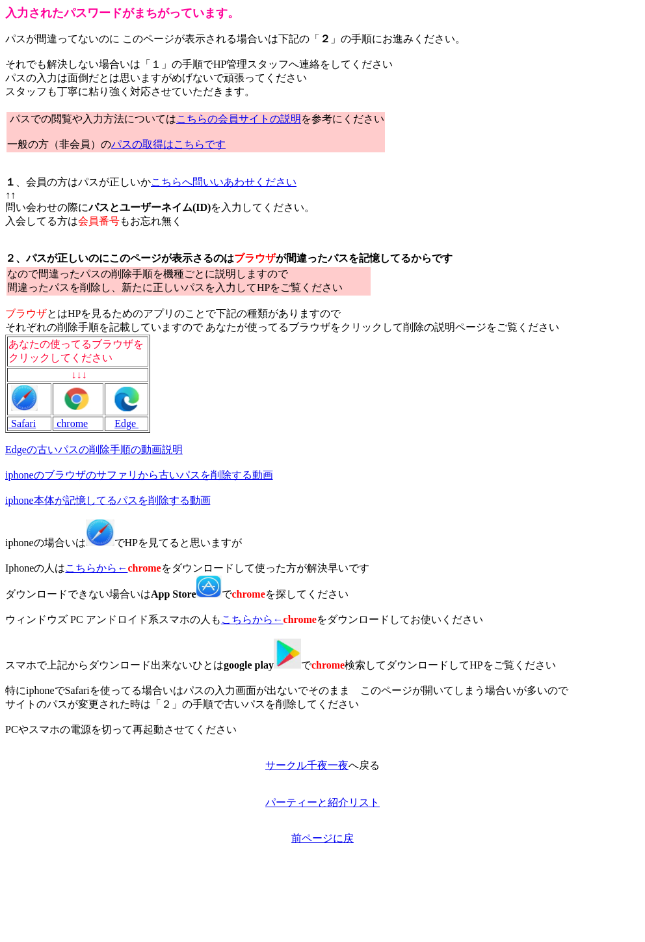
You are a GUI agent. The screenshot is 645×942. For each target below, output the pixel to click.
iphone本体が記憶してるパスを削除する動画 (108, 500)
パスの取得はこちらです (168, 144)
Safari (22, 423)
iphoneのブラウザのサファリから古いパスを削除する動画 (139, 474)
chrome (71, 423)
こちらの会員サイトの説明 (238, 118)
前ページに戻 (322, 838)
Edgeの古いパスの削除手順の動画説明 (94, 449)
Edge (126, 423)
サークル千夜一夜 (307, 765)
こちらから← (96, 568)
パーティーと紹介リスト (322, 802)
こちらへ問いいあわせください (223, 181)
